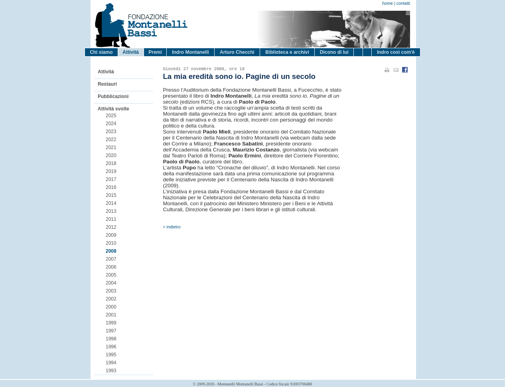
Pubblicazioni (113, 96)
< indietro (171, 226)
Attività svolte (113, 109)
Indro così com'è (396, 52)
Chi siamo (101, 52)
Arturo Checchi (237, 52)
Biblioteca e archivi (287, 52)
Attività (130, 52)
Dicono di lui (334, 52)
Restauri (107, 84)
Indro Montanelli (190, 52)
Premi (155, 52)
